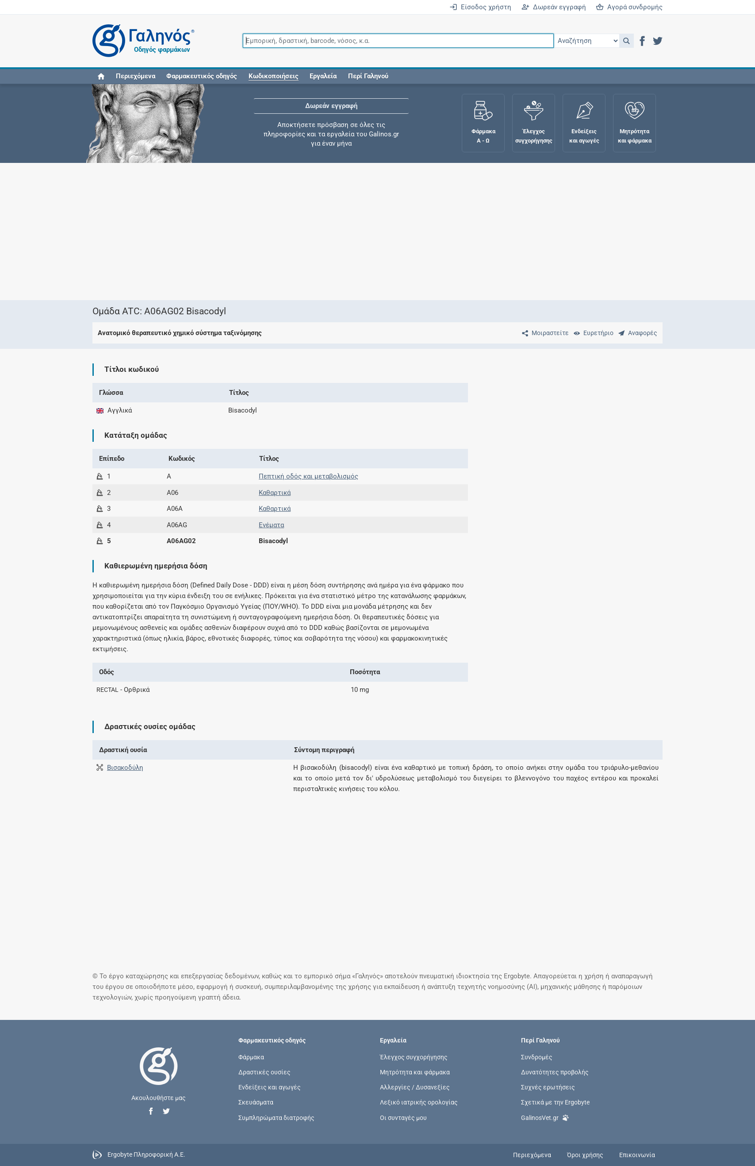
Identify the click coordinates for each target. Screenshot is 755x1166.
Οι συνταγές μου (403, 1117)
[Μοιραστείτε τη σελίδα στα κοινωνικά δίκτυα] (543, 332)
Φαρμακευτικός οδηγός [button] (201, 76)
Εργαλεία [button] (323, 76)
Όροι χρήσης (585, 1154)
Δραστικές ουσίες (264, 1072)
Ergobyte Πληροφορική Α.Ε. (146, 1154)
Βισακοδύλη (125, 768)
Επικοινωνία (637, 1154)
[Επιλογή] (586, 41)
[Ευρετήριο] (591, 332)
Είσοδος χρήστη (480, 7)
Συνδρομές (536, 1056)
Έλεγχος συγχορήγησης (414, 1056)
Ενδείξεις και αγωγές (269, 1087)
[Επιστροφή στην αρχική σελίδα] (159, 1075)
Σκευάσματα (255, 1102)
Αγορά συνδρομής (629, 7)
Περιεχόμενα (135, 76)
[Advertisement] (351, 231)
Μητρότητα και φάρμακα (415, 1072)
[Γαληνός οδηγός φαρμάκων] (141, 41)
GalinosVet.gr (545, 1117)
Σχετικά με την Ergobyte (555, 1102)
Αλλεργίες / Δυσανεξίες (415, 1087)
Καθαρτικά (275, 493)
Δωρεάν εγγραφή (553, 7)
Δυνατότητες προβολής (555, 1072)
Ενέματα (271, 525)
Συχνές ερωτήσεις (548, 1087)
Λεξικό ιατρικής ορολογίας (419, 1102)
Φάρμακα (251, 1056)
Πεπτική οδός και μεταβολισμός (308, 476)
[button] (626, 41)
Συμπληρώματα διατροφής (276, 1117)
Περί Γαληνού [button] (368, 76)
